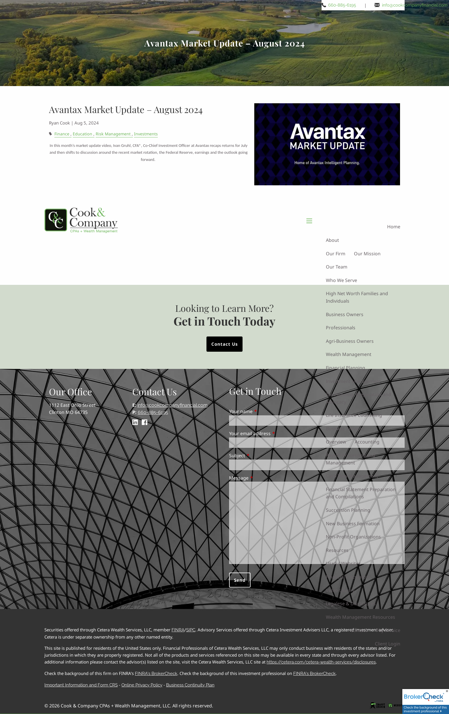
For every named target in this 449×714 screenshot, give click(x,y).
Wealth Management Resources (360, 617)
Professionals (340, 327)
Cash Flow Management (352, 476)
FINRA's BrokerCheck (156, 673)
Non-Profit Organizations (353, 537)
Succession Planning (348, 510)
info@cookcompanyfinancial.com (415, 5)
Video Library (340, 590)
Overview (336, 442)
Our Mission (367, 253)
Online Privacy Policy (141, 685)
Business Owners (344, 314)
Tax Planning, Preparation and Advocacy (358, 398)
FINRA (178, 630)
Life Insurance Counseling (354, 415)
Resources (337, 550)
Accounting (367, 442)
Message (262, 478)
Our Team (336, 267)
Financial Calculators (348, 577)
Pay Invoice (388, 630)
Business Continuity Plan (190, 685)
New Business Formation (353, 523)
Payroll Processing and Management (350, 459)
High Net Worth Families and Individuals (357, 297)
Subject (260, 455)
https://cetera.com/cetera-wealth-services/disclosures (321, 662)
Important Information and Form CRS (81, 685)
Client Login (387, 644)
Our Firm (335, 253)
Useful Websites (343, 564)
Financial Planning (345, 368)
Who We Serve (341, 280)
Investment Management (353, 381)
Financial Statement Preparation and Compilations (361, 493)
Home (393, 227)
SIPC (190, 630)
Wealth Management (348, 354)
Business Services (345, 428)
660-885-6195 (342, 5)
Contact (358, 630)
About (332, 240)
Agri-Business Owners (350, 341)
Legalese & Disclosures (351, 603)
